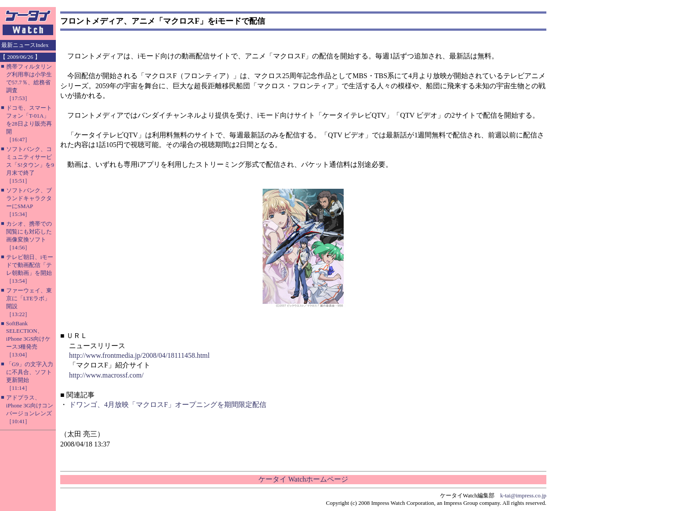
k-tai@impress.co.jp (523, 495)
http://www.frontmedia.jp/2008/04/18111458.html (139, 355)
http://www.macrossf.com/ (106, 375)
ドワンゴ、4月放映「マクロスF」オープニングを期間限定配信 (167, 404)
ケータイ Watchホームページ (303, 479)
